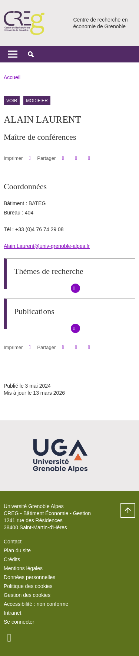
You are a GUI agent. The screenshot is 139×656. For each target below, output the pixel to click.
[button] (31, 54)
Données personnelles (29, 577)
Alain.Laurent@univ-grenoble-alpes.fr (47, 246)
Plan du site (17, 550)
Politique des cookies (28, 586)
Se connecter (19, 622)
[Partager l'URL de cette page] (89, 158)
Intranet (12, 613)
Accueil (12, 77)
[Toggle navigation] (13, 54)
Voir (11, 100)
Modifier (37, 100)
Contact (12, 541)
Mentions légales (23, 568)
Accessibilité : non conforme (36, 604)
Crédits (12, 559)
